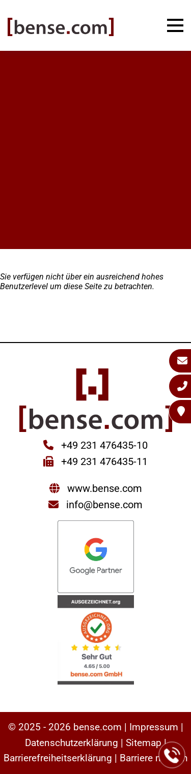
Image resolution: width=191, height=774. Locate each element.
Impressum (153, 727)
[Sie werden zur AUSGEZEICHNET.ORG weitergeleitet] (96, 641)
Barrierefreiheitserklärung (58, 758)
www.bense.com (104, 488)
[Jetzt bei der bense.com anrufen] (172, 755)
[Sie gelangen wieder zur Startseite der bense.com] (61, 28)
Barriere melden (154, 758)
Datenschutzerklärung (71, 743)
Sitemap (143, 743)
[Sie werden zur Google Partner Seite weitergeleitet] (96, 557)
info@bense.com (104, 505)
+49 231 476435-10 (103, 445)
